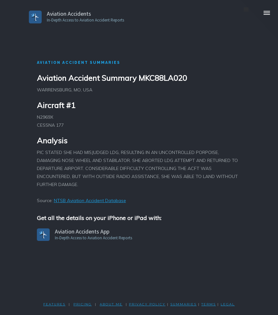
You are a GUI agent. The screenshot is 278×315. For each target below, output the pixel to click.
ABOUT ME (111, 304)
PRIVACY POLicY (147, 304)
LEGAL (228, 304)
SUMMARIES (183, 304)
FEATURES (54, 304)
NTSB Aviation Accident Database (90, 200)
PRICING (82, 304)
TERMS (208, 304)
